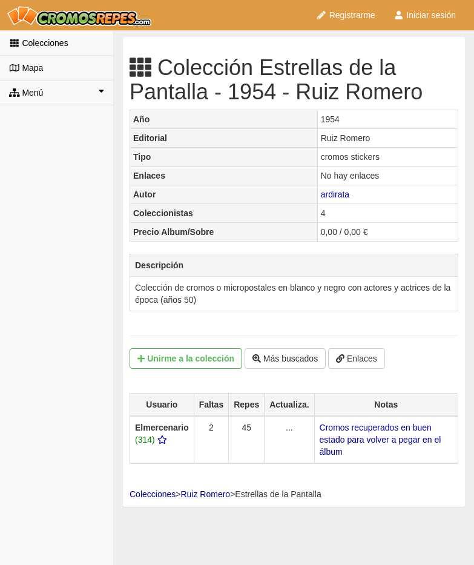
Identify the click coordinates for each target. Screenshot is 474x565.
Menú (56, 92)
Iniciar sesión (424, 15)
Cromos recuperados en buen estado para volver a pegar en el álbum (380, 440)
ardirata (335, 194)
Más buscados (285, 358)
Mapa (26, 68)
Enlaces (356, 358)
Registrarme (345, 15)
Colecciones (38, 43)
